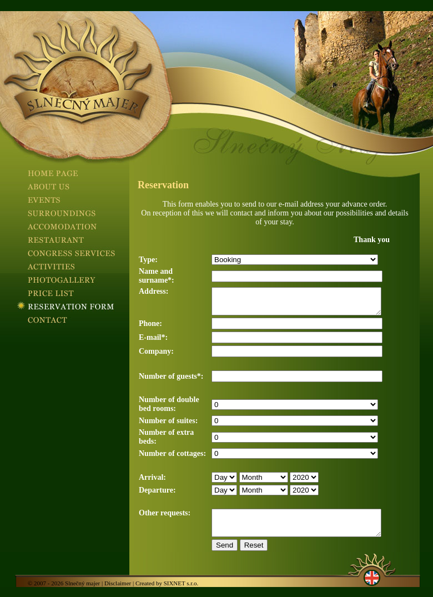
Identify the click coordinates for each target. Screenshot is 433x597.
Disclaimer (117, 593)
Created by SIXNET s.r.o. (166, 593)
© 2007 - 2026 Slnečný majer (64, 593)
